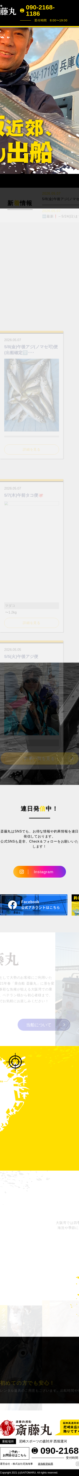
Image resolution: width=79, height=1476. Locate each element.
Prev (5, 100)
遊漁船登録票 (45, 1463)
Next (73, 100)
